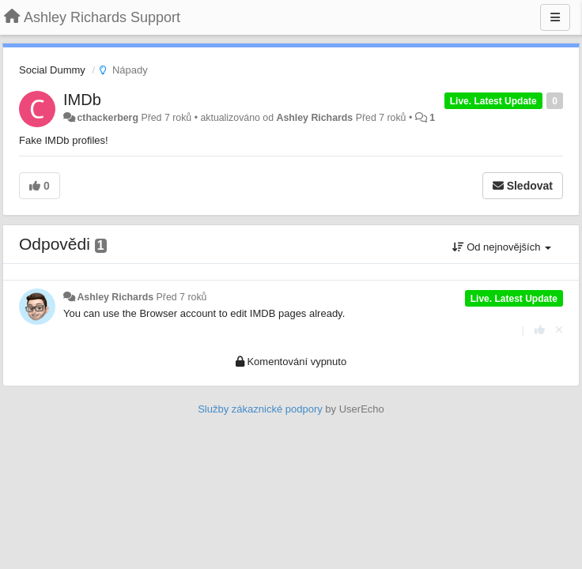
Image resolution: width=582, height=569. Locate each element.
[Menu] (555, 17)
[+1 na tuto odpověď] (540, 330)
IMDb (82, 99)
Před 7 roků (182, 297)
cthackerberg (107, 117)
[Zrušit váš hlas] (559, 330)
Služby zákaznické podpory (260, 409)
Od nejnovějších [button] (501, 247)
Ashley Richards (315, 117)
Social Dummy (52, 70)
